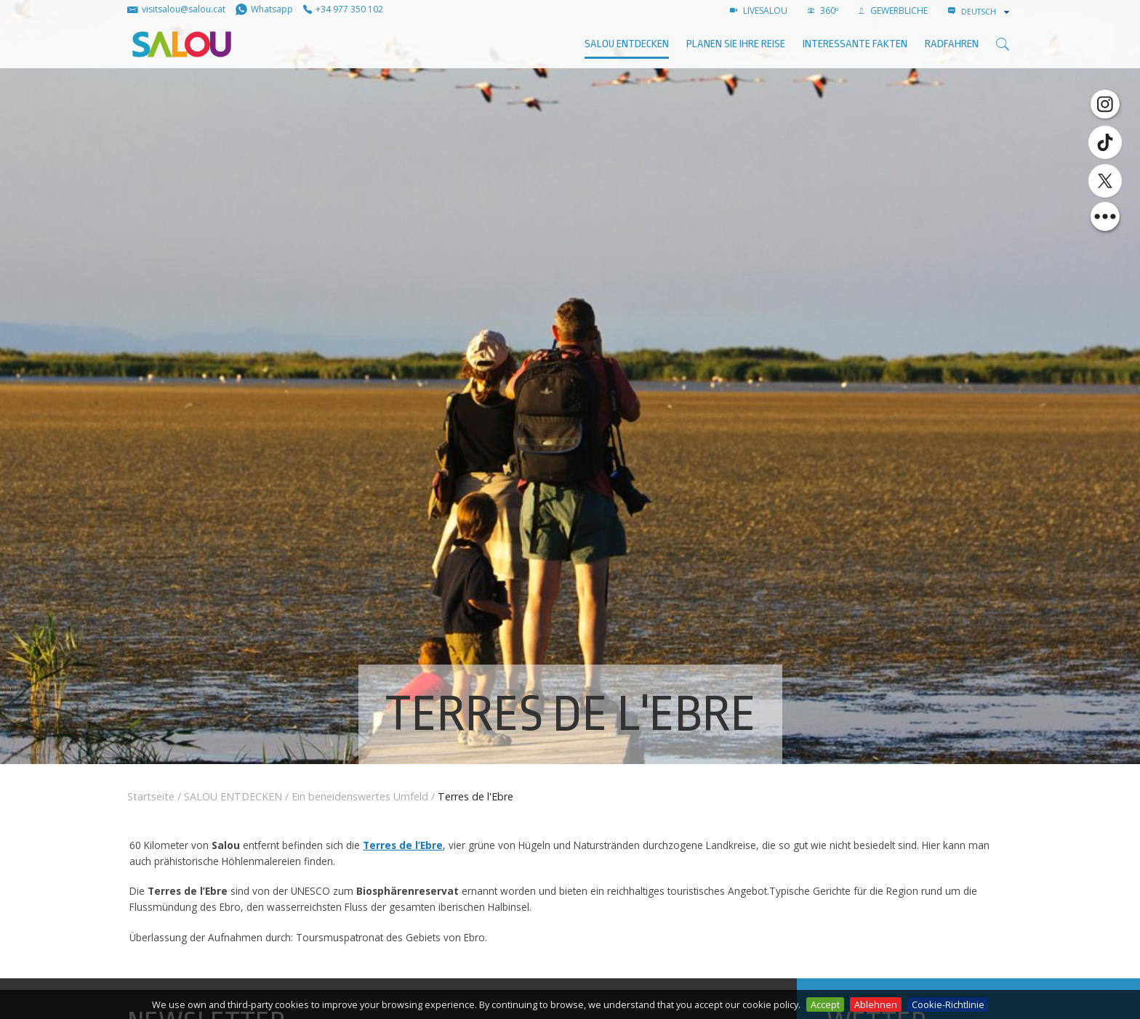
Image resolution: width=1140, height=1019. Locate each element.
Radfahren (952, 44)
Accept (825, 1004)
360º (823, 10)
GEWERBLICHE (893, 10)
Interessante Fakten (855, 44)
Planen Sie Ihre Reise (735, 44)
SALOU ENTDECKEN (627, 44)
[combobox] (986, 11)
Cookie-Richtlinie (948, 1004)
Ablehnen (875, 1004)
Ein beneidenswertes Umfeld (360, 796)
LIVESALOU (758, 10)
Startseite (150, 796)
